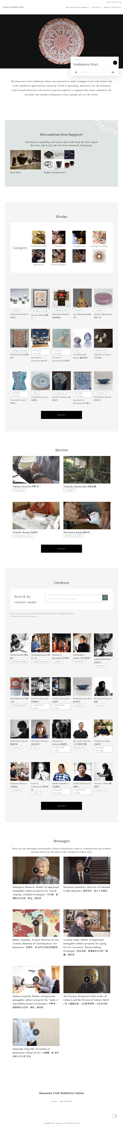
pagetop (111, 1128)
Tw (120, 2)
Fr (112, 2)
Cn (116, 2)
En (108, 2)
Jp (105, 2)
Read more (61, 421)
